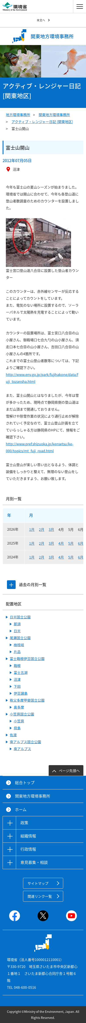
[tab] (11, 584)
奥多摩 (19, 707)
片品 (17, 651)
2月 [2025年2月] (41, 543)
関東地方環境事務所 (54, 114)
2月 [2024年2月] (41, 557)
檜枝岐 (19, 644)
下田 (17, 686)
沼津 (17, 679)
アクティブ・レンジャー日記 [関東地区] (42, 121)
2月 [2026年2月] (41, 529)
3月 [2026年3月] (51, 529)
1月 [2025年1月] (32, 543)
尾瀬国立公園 (20, 637)
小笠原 (19, 721)
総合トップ (25, 783)
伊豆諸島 (21, 693)
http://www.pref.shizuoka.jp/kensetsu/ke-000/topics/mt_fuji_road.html (39, 447)
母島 (17, 727)
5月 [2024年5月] (71, 557)
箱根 (17, 665)
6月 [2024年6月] (80, 557)
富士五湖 (21, 672)
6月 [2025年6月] (80, 543)
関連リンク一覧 (40, 896)
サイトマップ (38, 883)
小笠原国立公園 (22, 714)
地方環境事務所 (18, 114)
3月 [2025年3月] (51, 543)
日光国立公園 (20, 617)
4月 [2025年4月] (61, 543)
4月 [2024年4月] (61, 557)
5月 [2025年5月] (71, 543)
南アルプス (22, 748)
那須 (17, 623)
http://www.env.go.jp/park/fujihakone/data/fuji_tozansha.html (42, 378)
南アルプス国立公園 (25, 741)
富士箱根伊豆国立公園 (27, 658)
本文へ (41, 20)
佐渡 (13, 734)
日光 (17, 630)
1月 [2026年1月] (32, 529)
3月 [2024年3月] (51, 557)
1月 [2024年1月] (32, 557)
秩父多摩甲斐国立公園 (27, 700)
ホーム (20, 809)
